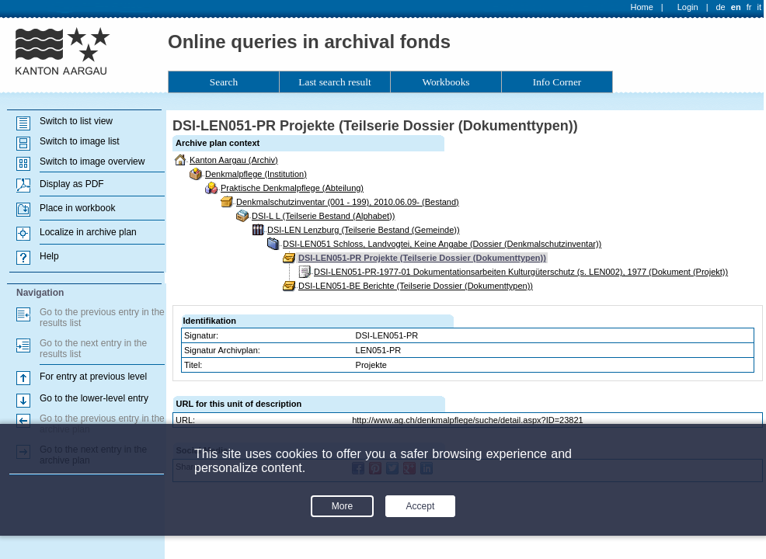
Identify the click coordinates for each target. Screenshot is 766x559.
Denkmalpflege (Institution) (256, 174)
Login (687, 7)
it (759, 7)
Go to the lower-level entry (94, 398)
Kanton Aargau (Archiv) (234, 160)
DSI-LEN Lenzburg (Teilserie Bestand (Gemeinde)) (363, 229)
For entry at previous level (93, 376)
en (736, 7)
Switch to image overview (92, 161)
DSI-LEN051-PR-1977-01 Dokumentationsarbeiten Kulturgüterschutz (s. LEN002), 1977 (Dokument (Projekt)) (521, 271)
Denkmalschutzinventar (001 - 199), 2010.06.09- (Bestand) (347, 202)
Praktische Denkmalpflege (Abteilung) (292, 188)
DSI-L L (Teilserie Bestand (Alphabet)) (323, 215)
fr (749, 7)
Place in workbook (77, 208)
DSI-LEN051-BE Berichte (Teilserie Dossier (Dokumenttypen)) (415, 285)
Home (642, 7)
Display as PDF (72, 184)
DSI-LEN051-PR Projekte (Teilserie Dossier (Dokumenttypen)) (422, 257)
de (720, 7)
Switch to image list (80, 141)
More (342, 506)
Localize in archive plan (88, 232)
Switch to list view (76, 121)
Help (49, 256)
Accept (420, 506)
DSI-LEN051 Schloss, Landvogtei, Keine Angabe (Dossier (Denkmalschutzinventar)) (442, 243)
